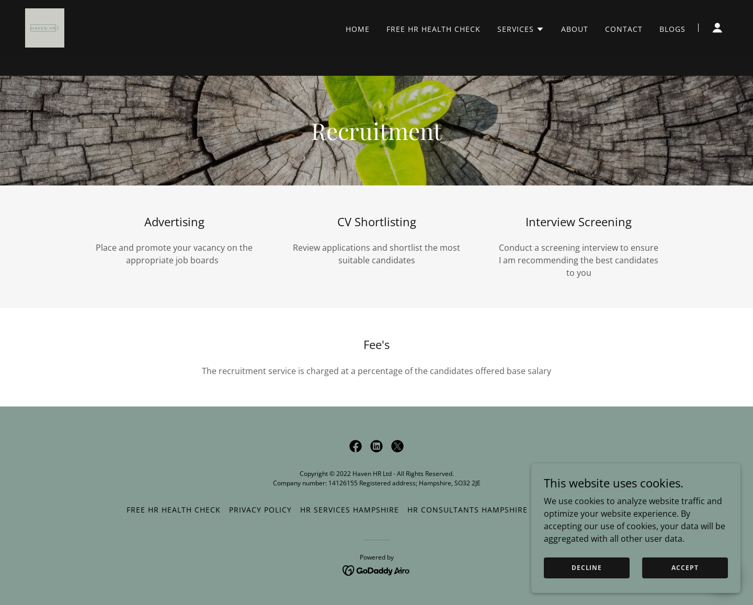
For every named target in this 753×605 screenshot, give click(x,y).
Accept (684, 567)
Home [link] (358, 49)
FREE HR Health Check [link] (433, 49)
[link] (44, 47)
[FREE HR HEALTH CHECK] (376, 10)
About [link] (574, 49)
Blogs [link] (672, 49)
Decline (587, 567)
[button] (520, 49)
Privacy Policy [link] (260, 510)
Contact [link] (624, 49)
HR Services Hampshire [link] (349, 510)
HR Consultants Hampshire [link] (467, 510)
